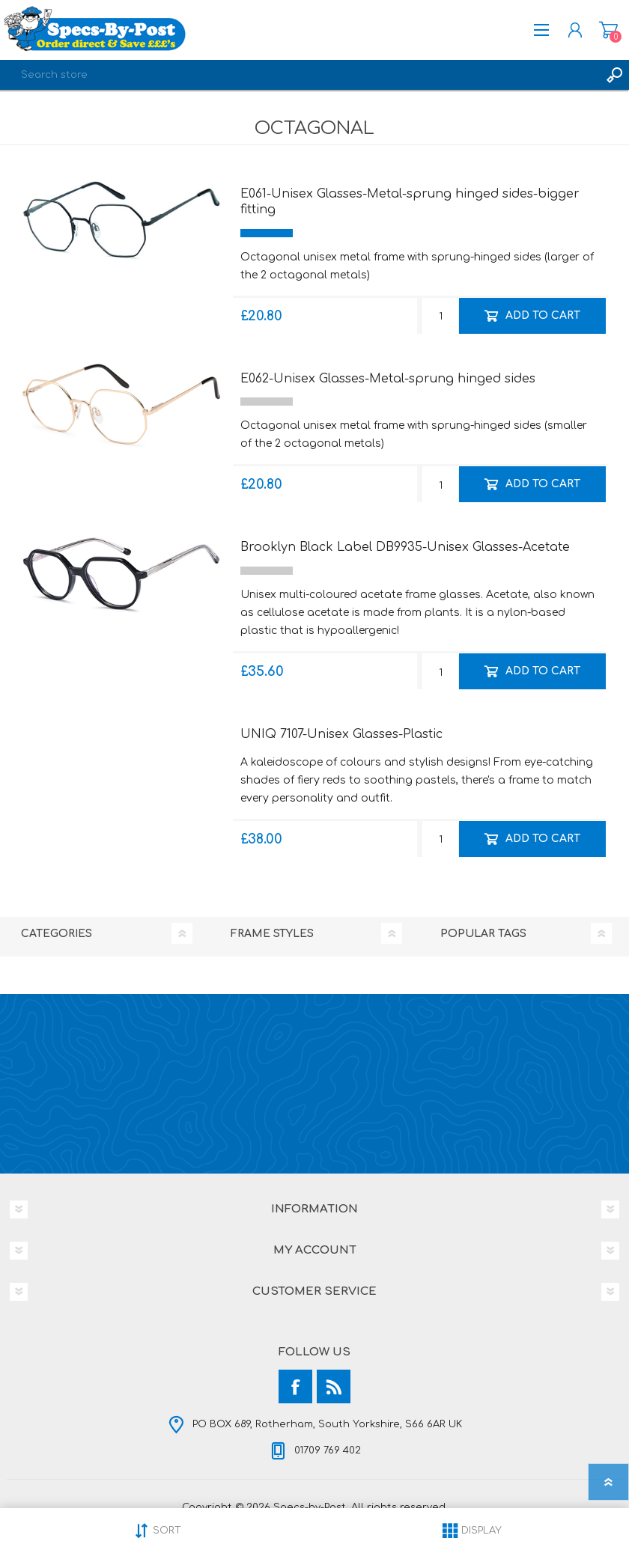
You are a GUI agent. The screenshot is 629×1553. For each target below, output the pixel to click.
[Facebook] (295, 1386)
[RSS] (333, 1386)
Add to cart (542, 314)
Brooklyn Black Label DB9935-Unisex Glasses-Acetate (405, 547)
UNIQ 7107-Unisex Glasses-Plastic (341, 734)
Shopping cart (608, 29)
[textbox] (299, 75)
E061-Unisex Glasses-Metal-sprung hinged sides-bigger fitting (410, 201)
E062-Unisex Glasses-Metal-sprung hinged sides (387, 378)
